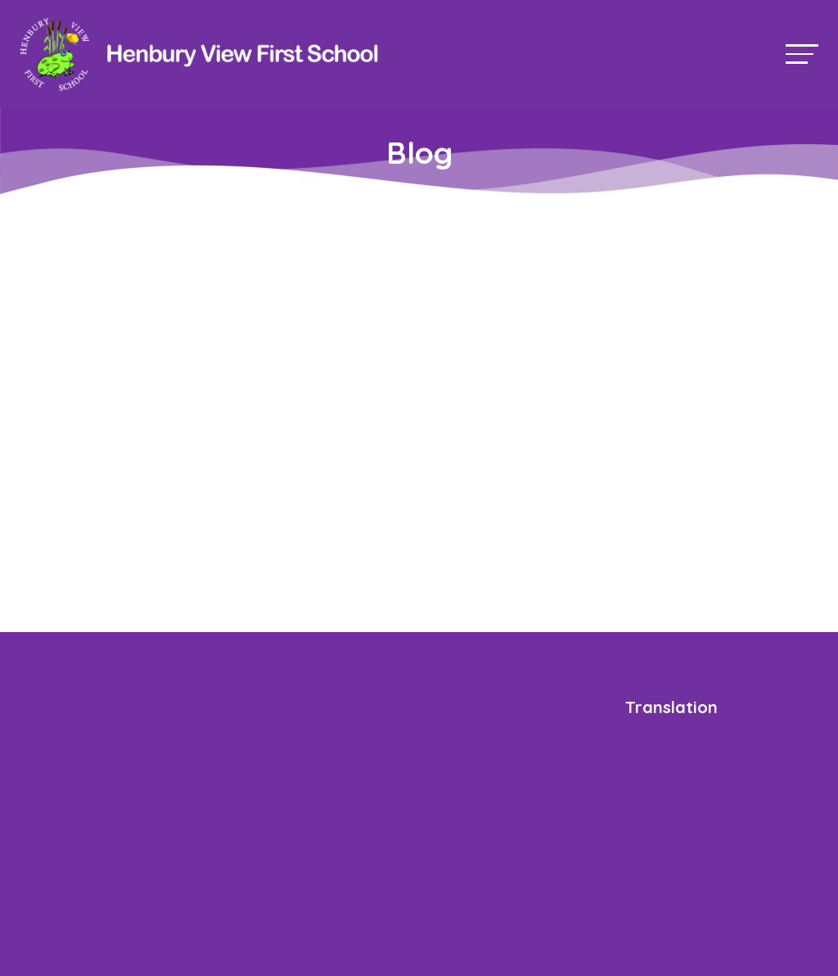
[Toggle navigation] (802, 53)
